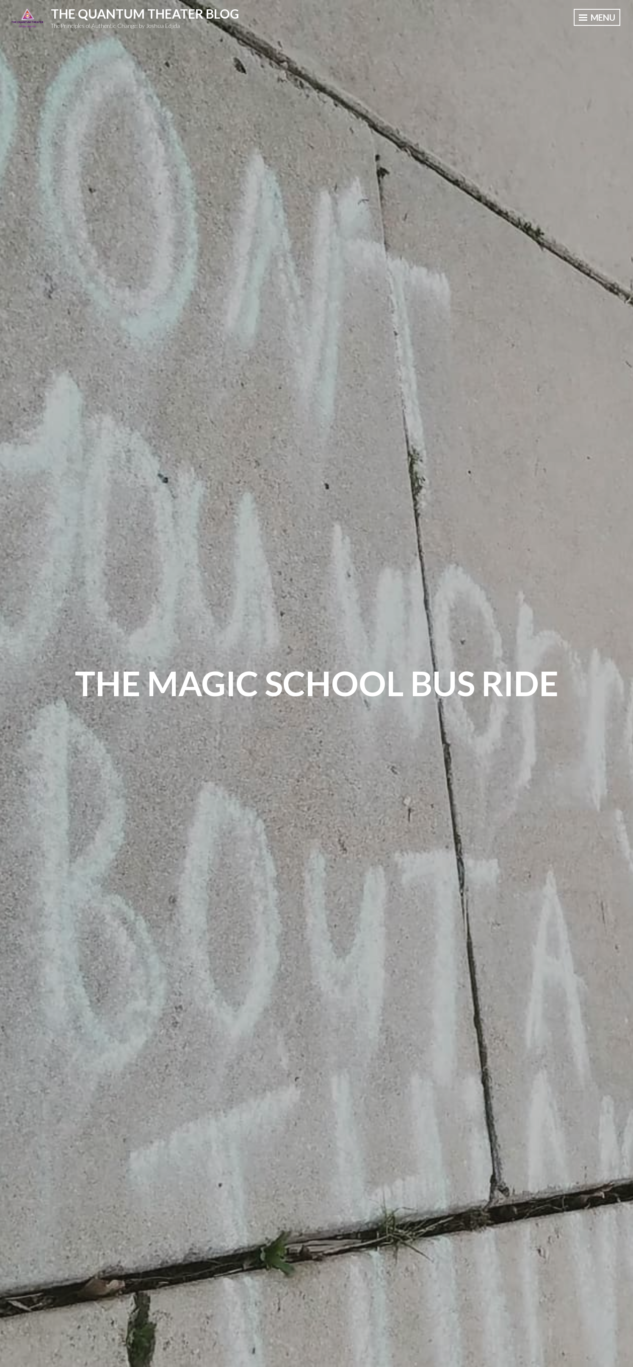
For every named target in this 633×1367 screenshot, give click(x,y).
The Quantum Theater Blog (145, 13)
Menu (597, 17)
